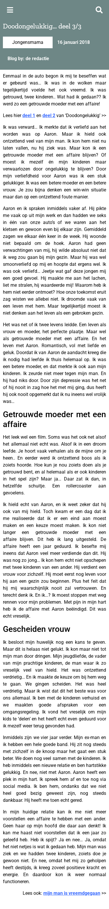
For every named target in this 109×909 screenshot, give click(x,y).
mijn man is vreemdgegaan (71, 893)
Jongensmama (27, 42)
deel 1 (28, 115)
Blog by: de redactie (28, 58)
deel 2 (48, 115)
